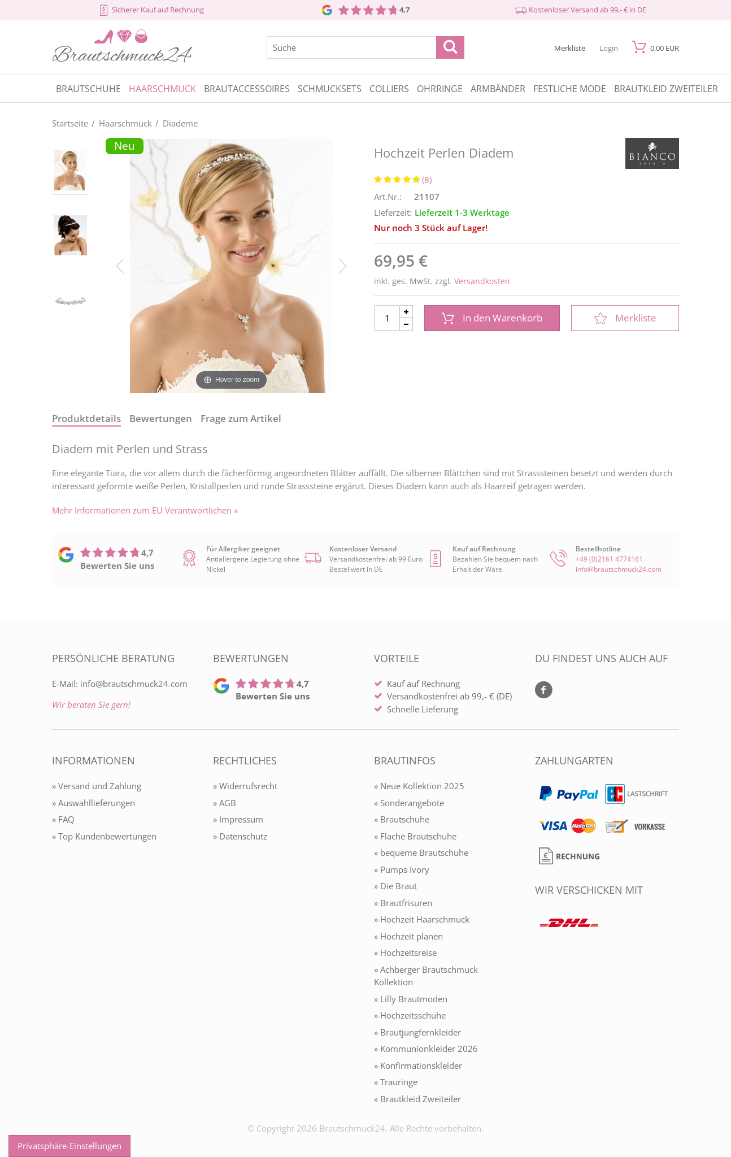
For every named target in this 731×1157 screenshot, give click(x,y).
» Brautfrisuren (403, 902)
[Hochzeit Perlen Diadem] (231, 265)
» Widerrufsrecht (245, 785)
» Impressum (238, 819)
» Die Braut (395, 885)
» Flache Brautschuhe (415, 836)
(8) (427, 179)
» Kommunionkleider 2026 (426, 1048)
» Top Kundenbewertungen (104, 836)
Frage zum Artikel (241, 418)
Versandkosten (482, 281)
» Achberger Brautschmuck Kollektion (426, 976)
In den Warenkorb (492, 317)
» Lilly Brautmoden (410, 998)
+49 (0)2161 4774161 (609, 559)
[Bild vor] (343, 265)
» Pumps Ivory (401, 869)
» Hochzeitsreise (405, 952)
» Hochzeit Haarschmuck (421, 919)
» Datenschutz (240, 836)
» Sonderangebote (409, 802)
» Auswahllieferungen (93, 802)
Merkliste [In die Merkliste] (625, 317)
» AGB (224, 802)
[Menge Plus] (406, 311)
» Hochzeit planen (408, 936)
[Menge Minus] (406, 324)
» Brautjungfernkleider (417, 1032)
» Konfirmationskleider (418, 1065)
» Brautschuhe (401, 819)
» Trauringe (395, 1082)
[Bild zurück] (120, 265)
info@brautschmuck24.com (619, 569)
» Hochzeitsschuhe (410, 1015)
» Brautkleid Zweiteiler (417, 1098)
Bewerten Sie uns (117, 565)
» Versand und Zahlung (96, 785)
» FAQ (63, 819)
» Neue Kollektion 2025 (419, 785)
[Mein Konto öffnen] (608, 47)
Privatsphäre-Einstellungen (69, 1145)
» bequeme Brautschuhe (421, 852)
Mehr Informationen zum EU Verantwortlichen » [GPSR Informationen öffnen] (145, 510)
